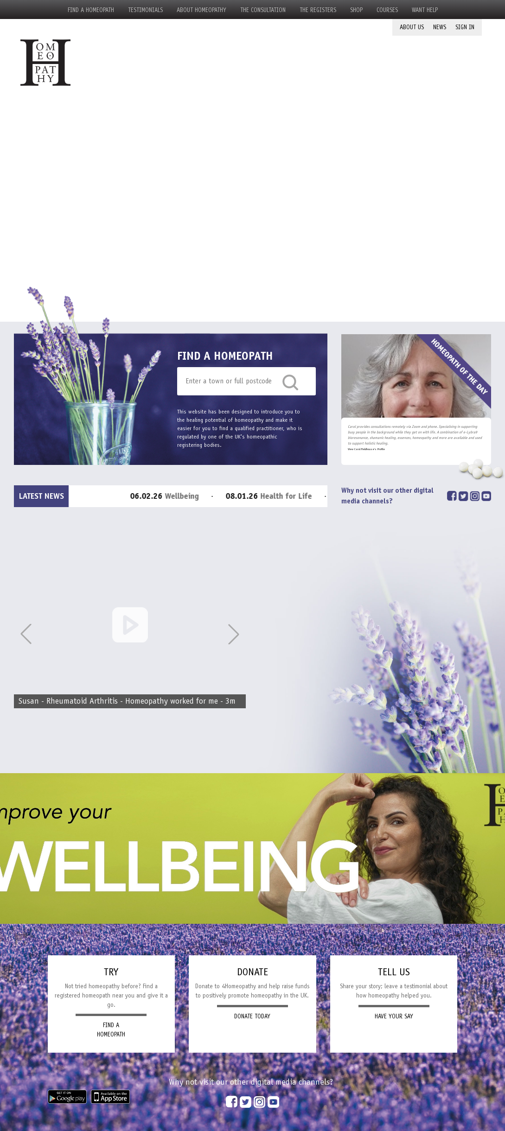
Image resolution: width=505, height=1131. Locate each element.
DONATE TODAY (252, 1016)
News (439, 27)
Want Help (425, 9)
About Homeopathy (201, 9)
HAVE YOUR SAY (394, 1016)
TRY (111, 972)
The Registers (318, 9)
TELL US (394, 972)
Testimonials (145, 9)
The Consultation (263, 9)
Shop (356, 9)
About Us (412, 27)
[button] (234, 634)
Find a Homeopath (91, 9)
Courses (387, 9)
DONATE (252, 972)
